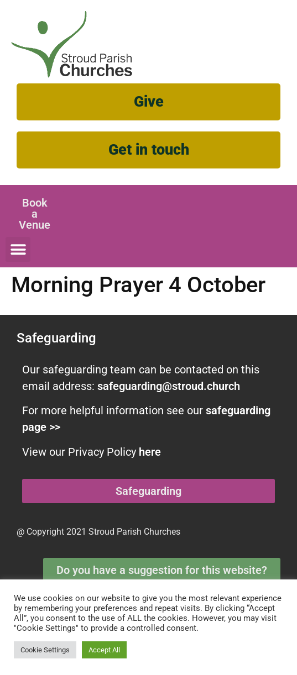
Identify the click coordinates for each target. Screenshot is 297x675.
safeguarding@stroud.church (168, 386)
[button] (18, 249)
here (150, 451)
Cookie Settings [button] (45, 650)
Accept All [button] (104, 650)
